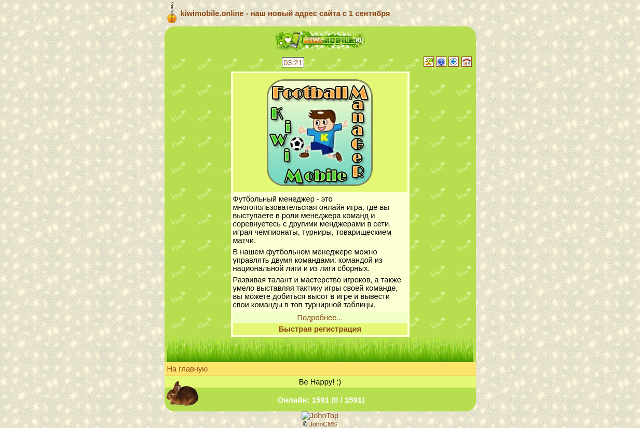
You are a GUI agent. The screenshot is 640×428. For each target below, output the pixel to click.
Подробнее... (320, 317)
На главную (187, 369)
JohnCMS (323, 424)
